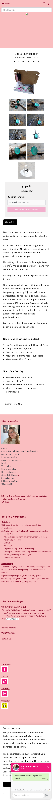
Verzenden (6, 466)
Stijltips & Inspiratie (10, 481)
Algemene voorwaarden (11, 460)
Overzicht (10, 222)
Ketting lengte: (16, 197)
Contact (4, 448)
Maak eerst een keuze (26, 209)
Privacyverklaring (9, 457)
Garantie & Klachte (9, 475)
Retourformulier (8, 469)
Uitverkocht (6, 484)
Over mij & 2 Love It (10, 454)
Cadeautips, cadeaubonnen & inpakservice (19, 451)
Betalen (4, 463)
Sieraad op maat (8, 478)
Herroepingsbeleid (9, 472)
